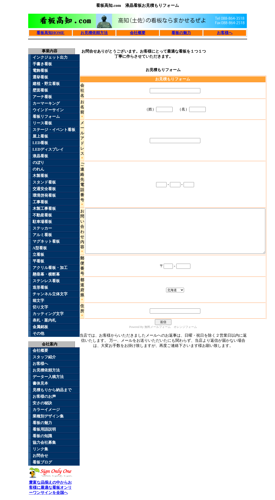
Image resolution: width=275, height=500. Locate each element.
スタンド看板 (44, 182)
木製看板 (40, 176)
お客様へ (224, 33)
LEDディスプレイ (48, 149)
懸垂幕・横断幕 (46, 274)
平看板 (38, 261)
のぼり (38, 162)
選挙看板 (40, 77)
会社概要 (137, 33)
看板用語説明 (44, 429)
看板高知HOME (50, 33)
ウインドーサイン (48, 110)
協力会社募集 (44, 442)
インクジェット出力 (50, 57)
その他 (38, 333)
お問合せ (40, 456)
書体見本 (40, 383)
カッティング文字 (48, 314)
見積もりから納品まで (52, 390)
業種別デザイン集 (48, 416)
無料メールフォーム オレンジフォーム (170, 335)
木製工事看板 (44, 208)
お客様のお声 (44, 396)
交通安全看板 (44, 189)
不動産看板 (42, 215)
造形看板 (40, 287)
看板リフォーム (46, 116)
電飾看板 (40, 70)
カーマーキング (46, 103)
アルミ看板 (42, 235)
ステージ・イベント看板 (54, 130)
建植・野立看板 (46, 84)
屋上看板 (40, 136)
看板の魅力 (181, 33)
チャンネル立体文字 (50, 294)
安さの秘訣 (42, 403)
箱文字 (38, 300)
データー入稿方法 (48, 377)
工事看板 (40, 202)
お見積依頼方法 (94, 33)
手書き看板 (42, 64)
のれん (38, 169)
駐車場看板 (42, 222)
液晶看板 (40, 156)
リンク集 (40, 449)
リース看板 (42, 123)
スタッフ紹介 (44, 357)
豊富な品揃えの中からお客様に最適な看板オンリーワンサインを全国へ (51, 485)
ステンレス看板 (46, 281)
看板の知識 (42, 436)
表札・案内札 (44, 320)
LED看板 (40, 143)
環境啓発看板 (44, 195)
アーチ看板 (42, 97)
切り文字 (40, 307)
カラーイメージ (46, 409)
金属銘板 (40, 327)
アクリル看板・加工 (50, 268)
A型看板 (40, 248)
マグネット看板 (46, 241)
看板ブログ (42, 462)
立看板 (38, 254)
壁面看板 (40, 90)
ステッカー (42, 228)
